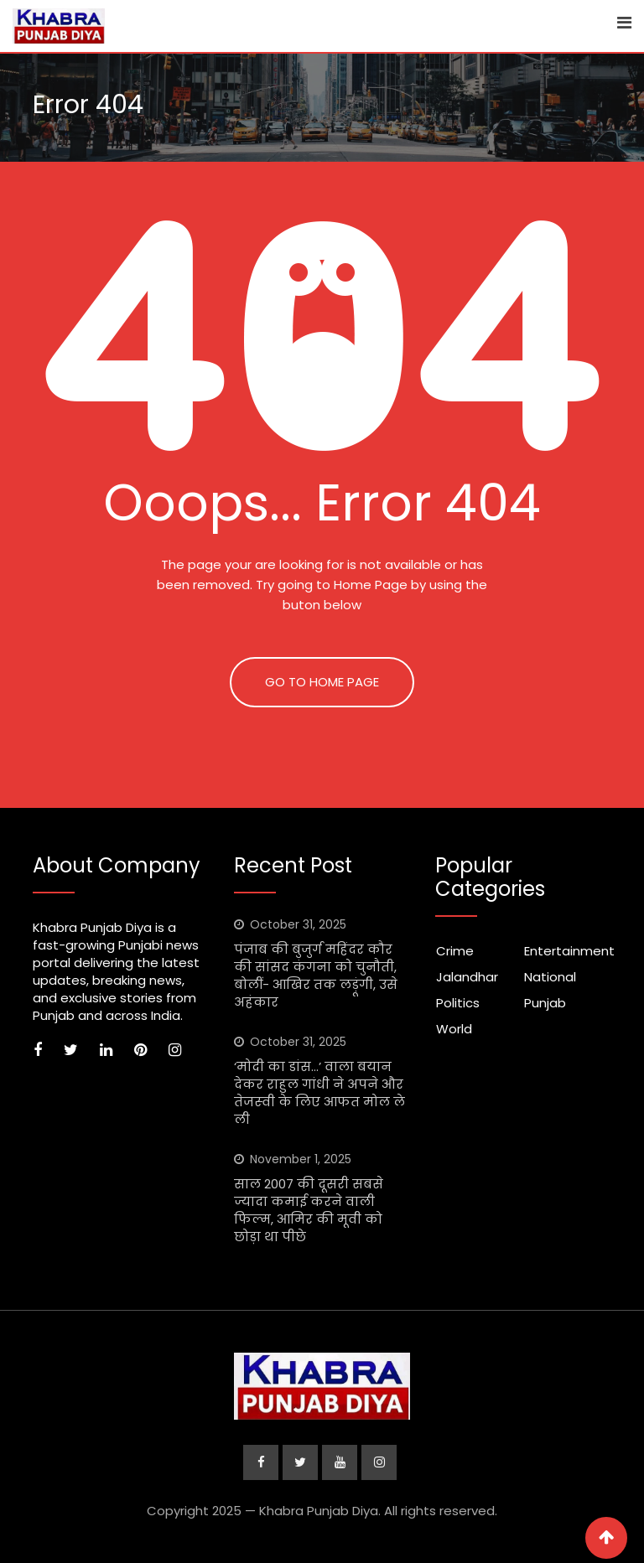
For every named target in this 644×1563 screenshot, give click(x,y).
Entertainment (569, 951)
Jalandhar (467, 977)
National (550, 977)
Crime (455, 951)
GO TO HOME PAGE (322, 682)
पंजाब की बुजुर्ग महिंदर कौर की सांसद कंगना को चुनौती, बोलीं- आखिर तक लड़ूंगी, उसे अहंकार (315, 975)
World (454, 1029)
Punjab (545, 1003)
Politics (458, 1003)
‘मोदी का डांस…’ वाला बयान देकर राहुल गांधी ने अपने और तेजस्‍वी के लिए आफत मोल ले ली (319, 1093)
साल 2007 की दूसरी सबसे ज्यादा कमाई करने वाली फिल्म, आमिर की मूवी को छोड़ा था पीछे (308, 1210)
